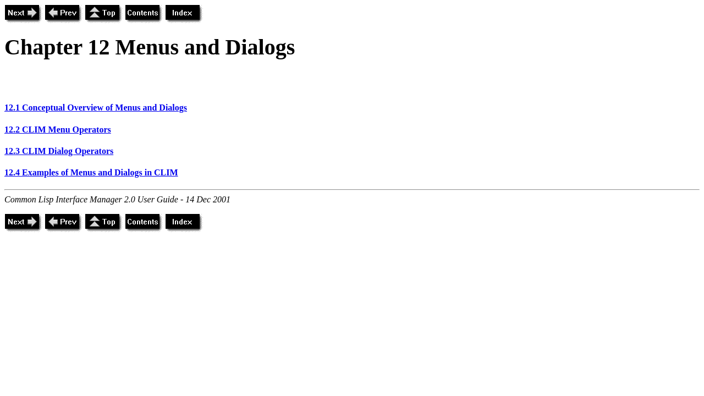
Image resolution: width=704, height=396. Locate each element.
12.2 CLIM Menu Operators (57, 129)
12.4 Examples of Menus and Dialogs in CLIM (91, 172)
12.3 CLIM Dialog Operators (58, 151)
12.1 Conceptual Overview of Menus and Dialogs (95, 107)
